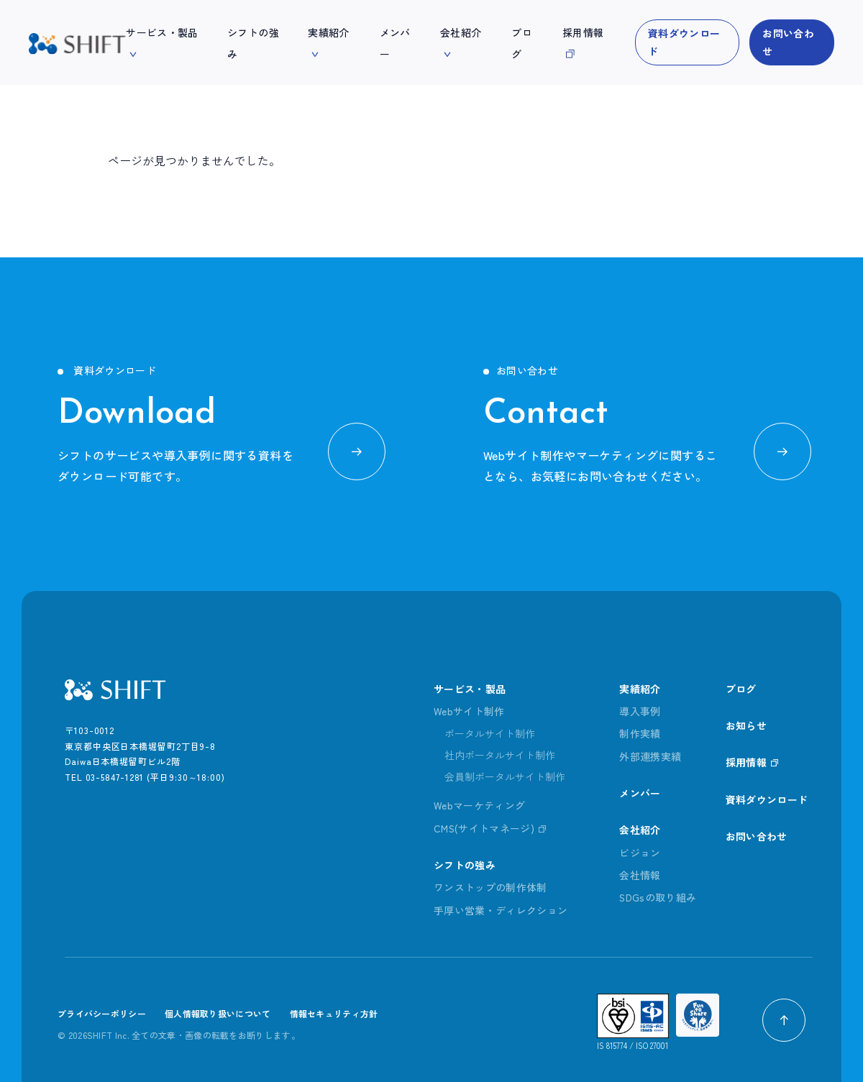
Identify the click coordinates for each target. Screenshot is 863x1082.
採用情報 (746, 763)
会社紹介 (639, 830)
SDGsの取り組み (658, 898)
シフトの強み (465, 865)
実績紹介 (639, 689)
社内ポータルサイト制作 (499, 755)
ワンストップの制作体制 (490, 888)
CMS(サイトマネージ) (484, 828)
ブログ (741, 689)
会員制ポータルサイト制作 (504, 777)
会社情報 (639, 875)
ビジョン (639, 852)
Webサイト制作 (469, 711)
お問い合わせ (788, 42)
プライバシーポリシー (102, 1014)
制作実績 (639, 734)
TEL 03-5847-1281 (104, 777)
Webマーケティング (480, 806)
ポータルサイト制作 (489, 734)
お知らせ (746, 725)
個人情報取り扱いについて (218, 1014)
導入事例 (639, 711)
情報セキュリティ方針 (334, 1014)
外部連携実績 (650, 756)
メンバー (639, 793)
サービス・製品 (470, 689)
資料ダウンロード (684, 42)
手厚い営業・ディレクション (501, 910)
